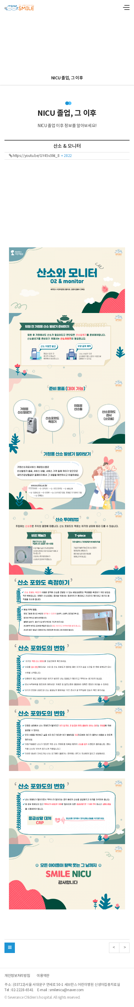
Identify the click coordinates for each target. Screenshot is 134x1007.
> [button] (124, 947)
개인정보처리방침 (17, 976)
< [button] (114, 947)
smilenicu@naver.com (66, 990)
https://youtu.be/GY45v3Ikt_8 (40, 156)
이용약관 (43, 976)
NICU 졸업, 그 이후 (67, 78)
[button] (9, 948)
